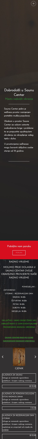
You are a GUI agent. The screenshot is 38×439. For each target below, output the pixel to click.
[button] (19, 252)
